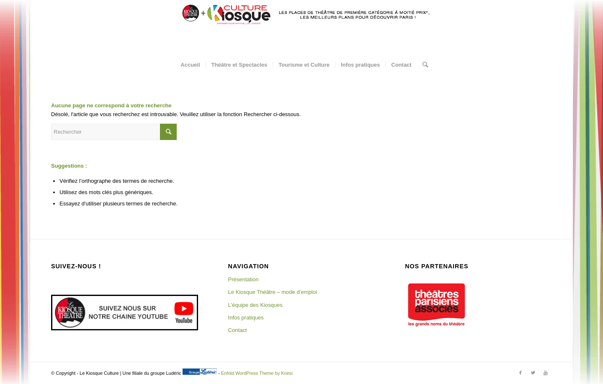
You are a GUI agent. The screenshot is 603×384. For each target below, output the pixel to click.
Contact (237, 330)
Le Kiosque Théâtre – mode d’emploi (272, 292)
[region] (436, 304)
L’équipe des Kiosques (255, 305)
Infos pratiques (246, 317)
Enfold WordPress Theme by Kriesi (257, 373)
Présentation (243, 279)
